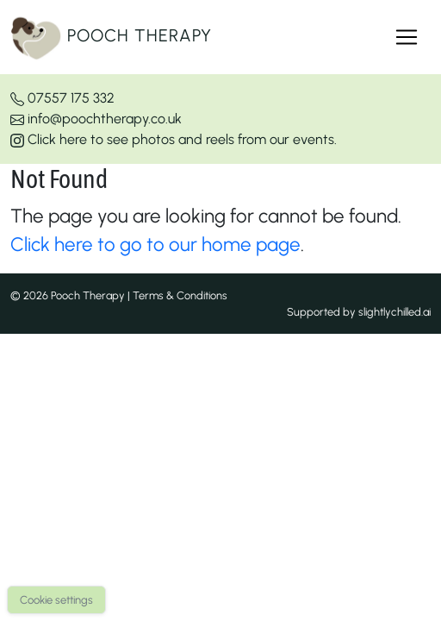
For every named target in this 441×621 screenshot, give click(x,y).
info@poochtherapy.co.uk (96, 118)
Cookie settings (56, 599)
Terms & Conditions (180, 295)
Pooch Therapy (111, 37)
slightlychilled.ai (394, 311)
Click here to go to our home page (155, 244)
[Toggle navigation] (406, 37)
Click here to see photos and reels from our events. (173, 139)
